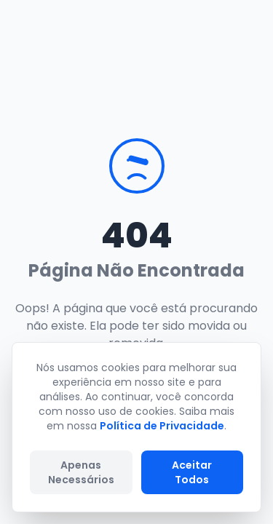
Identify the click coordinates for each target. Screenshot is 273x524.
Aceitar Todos (192, 472)
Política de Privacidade (162, 425)
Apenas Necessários (81, 472)
